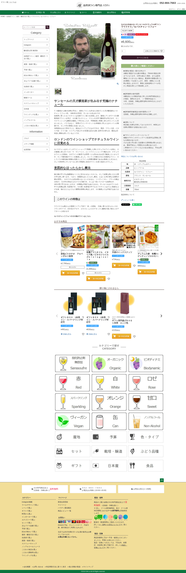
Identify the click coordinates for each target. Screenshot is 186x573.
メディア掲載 (29, 144)
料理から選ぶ (27, 514)
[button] (57, 253)
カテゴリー (26, 498)
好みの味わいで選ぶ (31, 75)
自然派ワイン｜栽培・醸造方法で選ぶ (19, 16)
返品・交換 (98, 533)
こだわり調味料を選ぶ (30, 552)
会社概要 (27, 567)
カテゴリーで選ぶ (28, 520)
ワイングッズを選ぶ (31, 114)
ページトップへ (162, 480)
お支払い (61, 517)
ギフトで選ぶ (27, 511)
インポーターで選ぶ (29, 517)
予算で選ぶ (28, 70)
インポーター (29, 92)
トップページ (29, 39)
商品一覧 (40, 12)
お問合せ (111, 12)
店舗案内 (97, 12)
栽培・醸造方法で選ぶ (30, 535)
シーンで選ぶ (27, 508)
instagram (27, 45)
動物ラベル (28, 98)
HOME (3, 16)
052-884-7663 (168, 2)
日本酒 (26, 109)
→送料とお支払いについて (111, 525)
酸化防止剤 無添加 (31, 50)
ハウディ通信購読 (64, 508)
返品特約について (127, 195)
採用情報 (125, 12)
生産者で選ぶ (29, 86)
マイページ (70, 12)
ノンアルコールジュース (31, 546)
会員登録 (27, 149)
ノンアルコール (29, 120)
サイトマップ (88, 567)
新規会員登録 (63, 502)
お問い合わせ (38, 567)
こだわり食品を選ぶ (31, 126)
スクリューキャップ (31, 103)
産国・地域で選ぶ (30, 64)
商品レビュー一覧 (64, 511)
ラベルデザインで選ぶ (30, 505)
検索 (47, 27)
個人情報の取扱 (74, 567)
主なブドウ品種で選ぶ (32, 81)
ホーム (25, 12)
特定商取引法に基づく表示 (56, 567)
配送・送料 (98, 498)
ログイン (172, 9)
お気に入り (55, 12)
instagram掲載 (27, 502)
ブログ (26, 138)
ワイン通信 (181, 9)
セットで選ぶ (27, 523)
